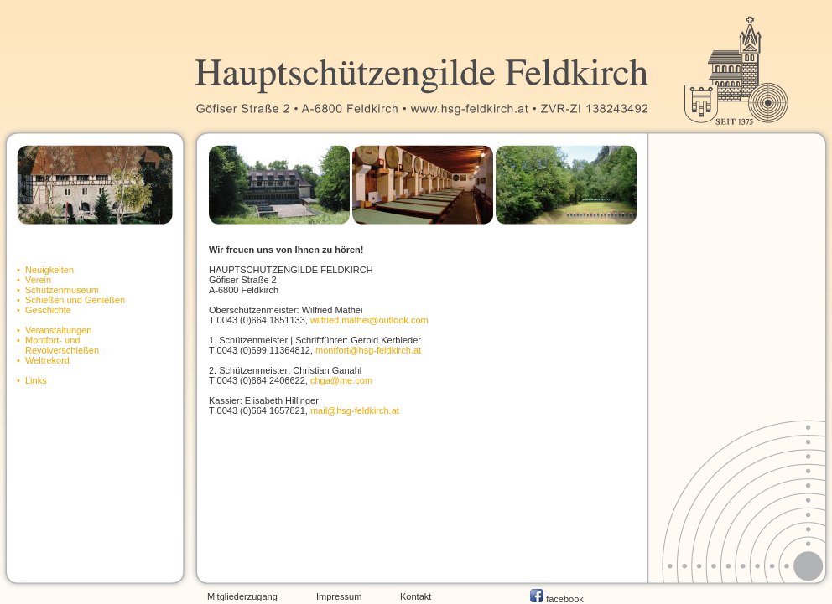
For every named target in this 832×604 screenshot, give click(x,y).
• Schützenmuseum (58, 290)
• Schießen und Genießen (71, 300)
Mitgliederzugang (242, 596)
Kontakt (415, 596)
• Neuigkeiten (45, 270)
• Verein (34, 280)
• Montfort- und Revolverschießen (58, 345)
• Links (32, 380)
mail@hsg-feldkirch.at (354, 410)
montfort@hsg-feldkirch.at (368, 350)
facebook (557, 599)
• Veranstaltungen (54, 330)
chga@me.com (341, 380)
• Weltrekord (43, 360)
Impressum (338, 596)
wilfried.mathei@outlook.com (369, 320)
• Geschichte (44, 310)
